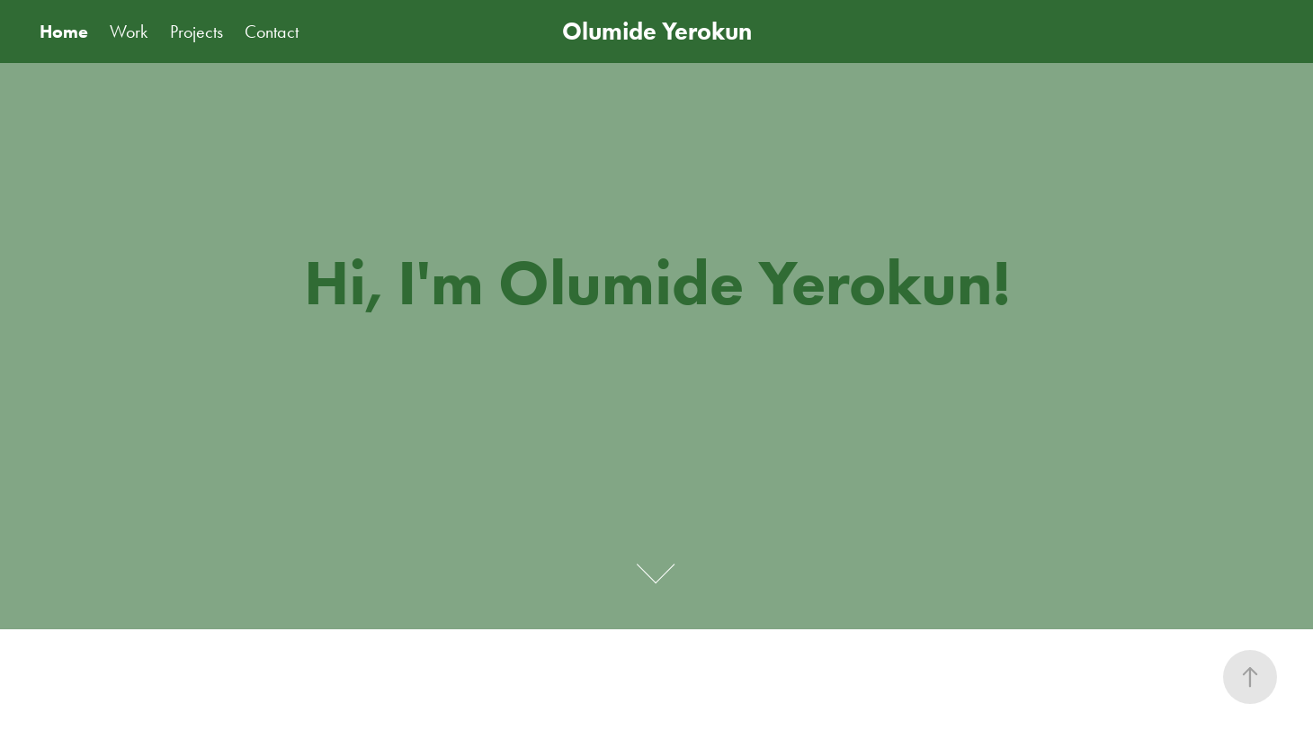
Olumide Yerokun (657, 31)
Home (64, 31)
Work (128, 31)
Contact (272, 31)
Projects (196, 31)
